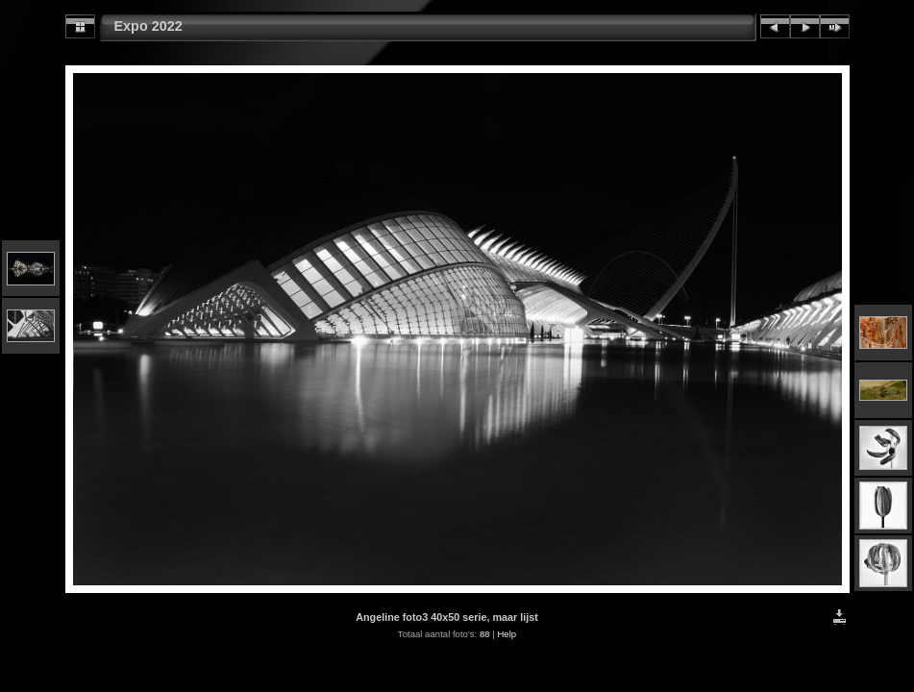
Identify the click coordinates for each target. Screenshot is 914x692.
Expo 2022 (148, 26)
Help (506, 634)
